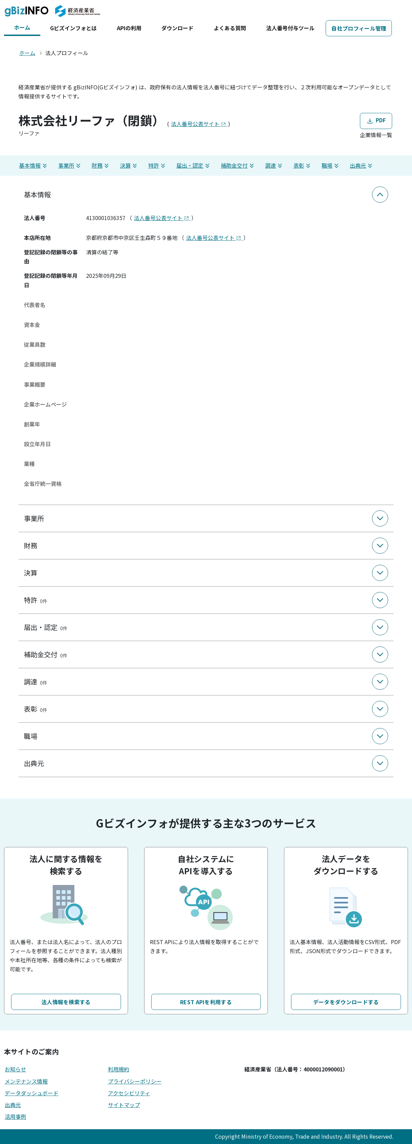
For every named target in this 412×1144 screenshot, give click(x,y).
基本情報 (34, 165)
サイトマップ (124, 1105)
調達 (274, 165)
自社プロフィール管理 (358, 28)
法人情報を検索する (66, 1002)
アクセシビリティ (129, 1093)
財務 (101, 165)
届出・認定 (193, 165)
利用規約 (118, 1069)
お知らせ (15, 1069)
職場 (331, 165)
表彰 (302, 165)
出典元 (362, 165)
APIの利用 (129, 28)
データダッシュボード (31, 1093)
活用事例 (15, 1116)
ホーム (22, 27)
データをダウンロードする (346, 1002)
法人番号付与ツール (290, 28)
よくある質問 (230, 28)
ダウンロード (177, 28)
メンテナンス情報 (26, 1081)
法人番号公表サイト (199, 124)
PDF (376, 120)
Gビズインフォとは (73, 28)
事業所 (70, 165)
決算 (129, 165)
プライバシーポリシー (135, 1081)
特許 (157, 165)
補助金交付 (238, 165)
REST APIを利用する (206, 1002)
